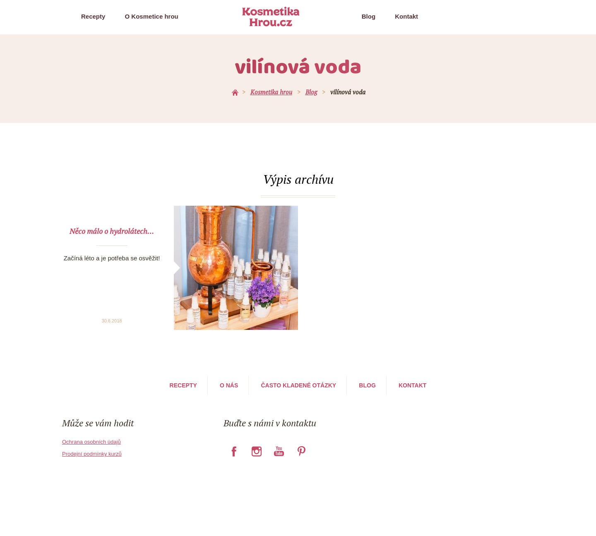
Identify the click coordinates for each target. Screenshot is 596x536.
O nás (229, 385)
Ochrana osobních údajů (91, 442)
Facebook (233, 451)
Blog (368, 16)
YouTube (278, 451)
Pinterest (301, 451)
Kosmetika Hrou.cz (271, 16)
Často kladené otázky (298, 385)
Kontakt (406, 16)
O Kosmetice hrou (151, 16)
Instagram (256, 451)
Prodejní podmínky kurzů (92, 454)
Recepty (93, 16)
